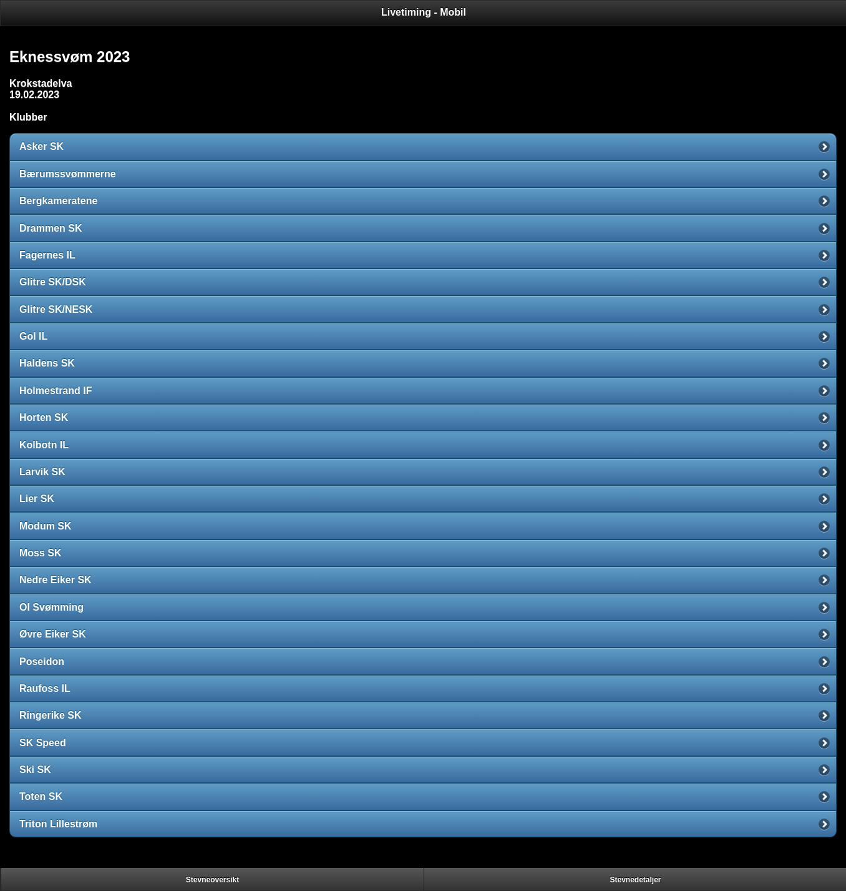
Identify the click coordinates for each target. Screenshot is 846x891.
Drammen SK (50, 228)
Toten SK (40, 796)
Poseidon (41, 661)
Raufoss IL (44, 688)
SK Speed (42, 742)
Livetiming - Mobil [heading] (423, 12)
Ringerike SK (50, 715)
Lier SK (36, 498)
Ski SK (35, 769)
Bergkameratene (58, 200)
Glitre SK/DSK (52, 282)
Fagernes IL (47, 255)
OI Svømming (51, 607)
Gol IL (33, 336)
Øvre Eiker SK (52, 634)
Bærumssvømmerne (67, 174)
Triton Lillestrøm (58, 824)
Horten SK (43, 417)
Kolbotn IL (44, 445)
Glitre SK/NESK (55, 309)
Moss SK (40, 553)
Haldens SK (47, 363)
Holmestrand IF (55, 390)
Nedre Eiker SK (55, 579)
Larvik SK (42, 471)
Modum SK (45, 526)
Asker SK (41, 146)
